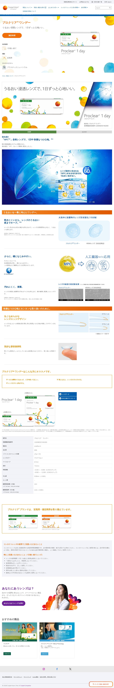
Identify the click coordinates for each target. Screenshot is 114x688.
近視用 (29, 132)
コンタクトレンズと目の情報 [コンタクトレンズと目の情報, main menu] (69, 7)
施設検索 (11, 35)
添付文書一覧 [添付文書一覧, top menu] (98, 2)
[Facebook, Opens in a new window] (57, 669)
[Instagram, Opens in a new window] (44, 669)
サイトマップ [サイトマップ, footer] (27, 677)
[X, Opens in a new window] (70, 669)
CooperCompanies (25, 685)
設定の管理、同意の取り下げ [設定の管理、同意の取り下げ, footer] (48, 677)
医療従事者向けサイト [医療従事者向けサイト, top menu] (70, 2)
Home (3, 76)
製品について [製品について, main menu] (27, 7)
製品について (9, 76)
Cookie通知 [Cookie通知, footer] (35, 677)
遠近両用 (84, 132)
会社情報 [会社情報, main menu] (83, 7)
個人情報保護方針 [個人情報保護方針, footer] (7, 677)
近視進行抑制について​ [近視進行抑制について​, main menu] (29, 11)
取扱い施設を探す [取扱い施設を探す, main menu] (39, 7)
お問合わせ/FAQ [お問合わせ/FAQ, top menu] (84, 2)
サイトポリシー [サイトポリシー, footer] (18, 677)
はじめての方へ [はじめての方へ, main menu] (53, 7)
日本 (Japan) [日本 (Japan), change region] (107, 2)
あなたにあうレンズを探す (14, 603)
